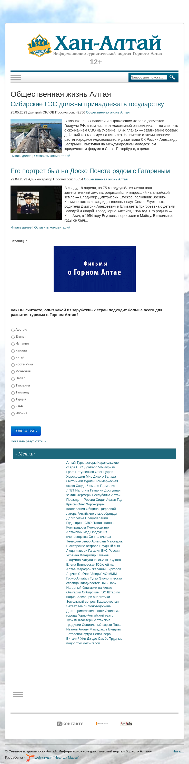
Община (93, 509)
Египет (18, 337)
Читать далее (21, 156)
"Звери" (96, 574)
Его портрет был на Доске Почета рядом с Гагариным (90, 170)
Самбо (103, 638)
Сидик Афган (106, 500)
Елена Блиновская (81, 564)
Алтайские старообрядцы (97, 513)
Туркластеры (87, 462)
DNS (104, 583)
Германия (107, 486)
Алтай (71, 462)
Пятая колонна (104, 523)
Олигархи (74, 592)
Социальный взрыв (97, 625)
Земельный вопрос (81, 601)
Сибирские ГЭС (94, 592)
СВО (80, 467)
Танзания (20, 385)
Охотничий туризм (81, 481)
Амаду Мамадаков (93, 629)
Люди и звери (77, 550)
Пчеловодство (98, 527)
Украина (73, 555)
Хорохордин (76, 476)
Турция (18, 399)
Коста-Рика (22, 364)
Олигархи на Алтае (97, 588)
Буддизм (115, 629)
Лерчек (72, 574)
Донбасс (91, 467)
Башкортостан (108, 601)
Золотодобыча (99, 606)
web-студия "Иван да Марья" (52, 757)
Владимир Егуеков (94, 555)
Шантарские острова (83, 546)
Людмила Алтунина (82, 560)
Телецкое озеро (79, 541)
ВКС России (110, 550)
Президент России (81, 500)
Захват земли (77, 606)
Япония (19, 413)
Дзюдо (92, 638)
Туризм (72, 620)
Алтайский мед (78, 532)
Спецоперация (96, 518)
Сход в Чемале (88, 486)
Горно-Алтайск (78, 578)
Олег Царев (104, 472)
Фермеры (84, 495)
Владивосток (90, 583)
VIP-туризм (106, 467)
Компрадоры (76, 527)
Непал (18, 378)
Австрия (19, 330)
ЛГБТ (70, 490)
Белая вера (102, 634)
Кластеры (86, 620)
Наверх (178, 751)
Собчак (84, 574)
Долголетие (75, 518)
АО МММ (110, 574)
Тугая (94, 578)
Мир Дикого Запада (101, 476)
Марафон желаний (92, 569)
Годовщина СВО (79, 523)
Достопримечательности (85, 611)
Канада (19, 350)
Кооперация (76, 509)
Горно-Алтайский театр (95, 615)
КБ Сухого (113, 560)
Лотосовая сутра (79, 634)
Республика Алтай (106, 495)
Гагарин (94, 550)
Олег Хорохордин (91, 504)
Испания (20, 343)
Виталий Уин (76, 638)
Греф (70, 472)
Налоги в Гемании (89, 490)
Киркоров (114, 569)
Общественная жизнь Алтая (108, 112)
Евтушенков (85, 472)
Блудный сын (109, 546)
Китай (18, 357)
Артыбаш (99, 541)
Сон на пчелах (99, 537)
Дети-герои (91, 643)
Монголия (21, 371)
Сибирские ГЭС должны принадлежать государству (87, 104)
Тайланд (20, 392)
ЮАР (17, 406)
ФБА (101, 560)
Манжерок (114, 541)
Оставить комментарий (52, 156)
